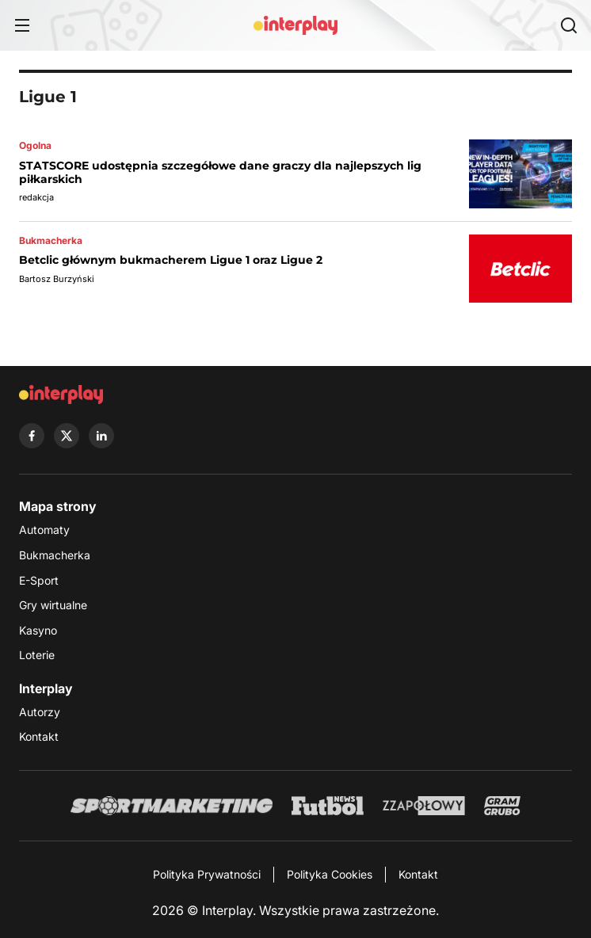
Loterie (37, 655)
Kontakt (39, 736)
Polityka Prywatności (207, 874)
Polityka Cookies (329, 874)
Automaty (44, 529)
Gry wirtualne (53, 605)
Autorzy (39, 712)
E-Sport (39, 580)
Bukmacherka (54, 555)
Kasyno (38, 630)
